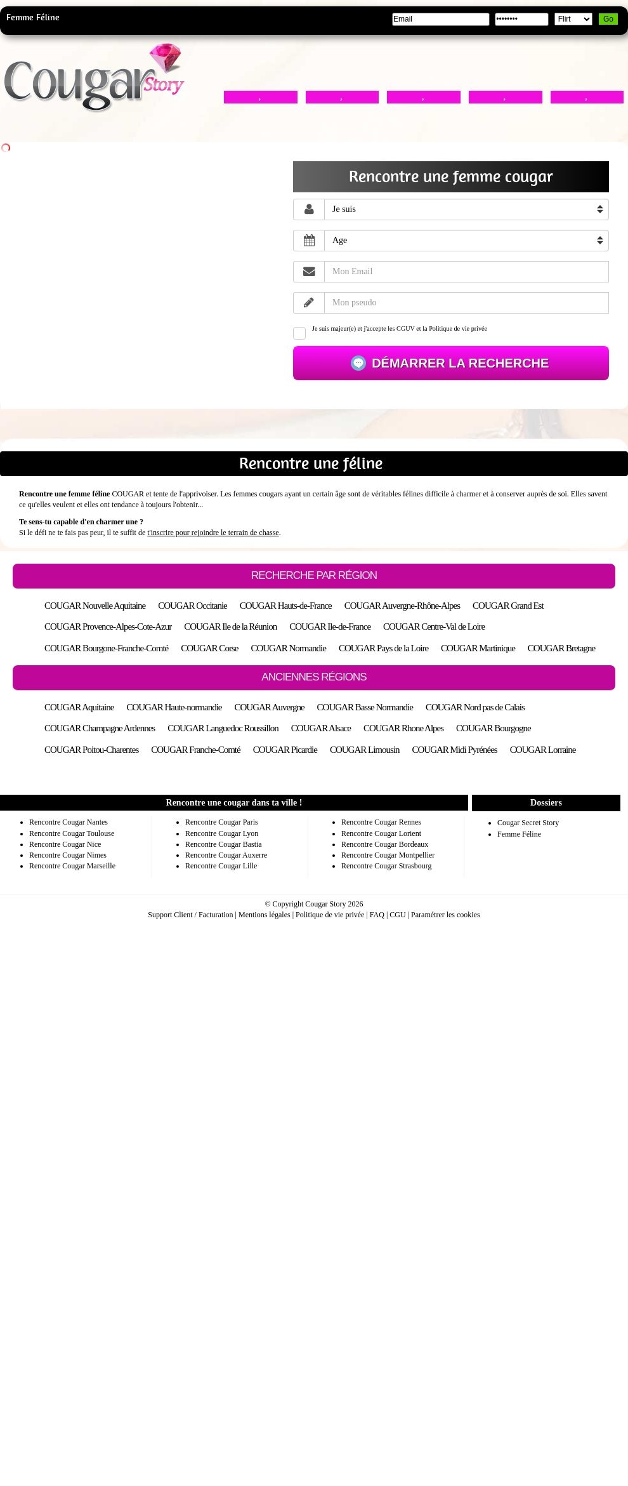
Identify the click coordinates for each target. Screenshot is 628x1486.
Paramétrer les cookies (445, 914)
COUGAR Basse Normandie (365, 707)
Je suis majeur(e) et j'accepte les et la (390, 332)
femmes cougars (258, 493)
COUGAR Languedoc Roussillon (222, 728)
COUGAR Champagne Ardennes (99, 728)
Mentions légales (265, 914)
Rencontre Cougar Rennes (381, 822)
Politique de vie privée (458, 328)
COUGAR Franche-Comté (195, 750)
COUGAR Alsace (321, 728)
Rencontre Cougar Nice (65, 844)
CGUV (405, 328)
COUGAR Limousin (365, 750)
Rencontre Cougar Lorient (381, 833)
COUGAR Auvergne (269, 707)
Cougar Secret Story (528, 822)
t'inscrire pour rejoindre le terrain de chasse (212, 532)
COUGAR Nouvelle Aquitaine (94, 605)
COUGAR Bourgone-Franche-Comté (106, 648)
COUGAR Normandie (288, 648)
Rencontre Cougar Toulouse (71, 833)
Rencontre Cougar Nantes (68, 822)
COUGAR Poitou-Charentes (91, 750)
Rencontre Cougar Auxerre (226, 855)
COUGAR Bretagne (561, 648)
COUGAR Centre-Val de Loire (434, 626)
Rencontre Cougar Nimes (68, 855)
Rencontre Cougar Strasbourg (386, 865)
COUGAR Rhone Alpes (403, 728)
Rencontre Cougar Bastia (223, 844)
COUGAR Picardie (285, 750)
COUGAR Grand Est (508, 605)
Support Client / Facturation (190, 914)
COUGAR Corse (209, 648)
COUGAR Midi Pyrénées (454, 750)
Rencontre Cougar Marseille (72, 865)
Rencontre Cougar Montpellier (388, 855)
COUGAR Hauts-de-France (286, 605)
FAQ (377, 914)
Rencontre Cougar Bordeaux (384, 844)
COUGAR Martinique (478, 648)
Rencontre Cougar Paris (221, 822)
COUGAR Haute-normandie (173, 707)
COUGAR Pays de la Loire (383, 648)
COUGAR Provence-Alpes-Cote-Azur (107, 626)
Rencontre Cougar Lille (221, 865)
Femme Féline (33, 17)
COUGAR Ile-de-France (329, 626)
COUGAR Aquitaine (79, 707)
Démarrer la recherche (459, 363)
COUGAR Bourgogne (493, 728)
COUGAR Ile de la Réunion (230, 626)
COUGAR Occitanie (192, 605)
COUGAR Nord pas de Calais (475, 707)
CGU (397, 914)
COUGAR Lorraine (543, 750)
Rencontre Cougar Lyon (221, 833)
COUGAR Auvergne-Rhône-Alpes (402, 605)
